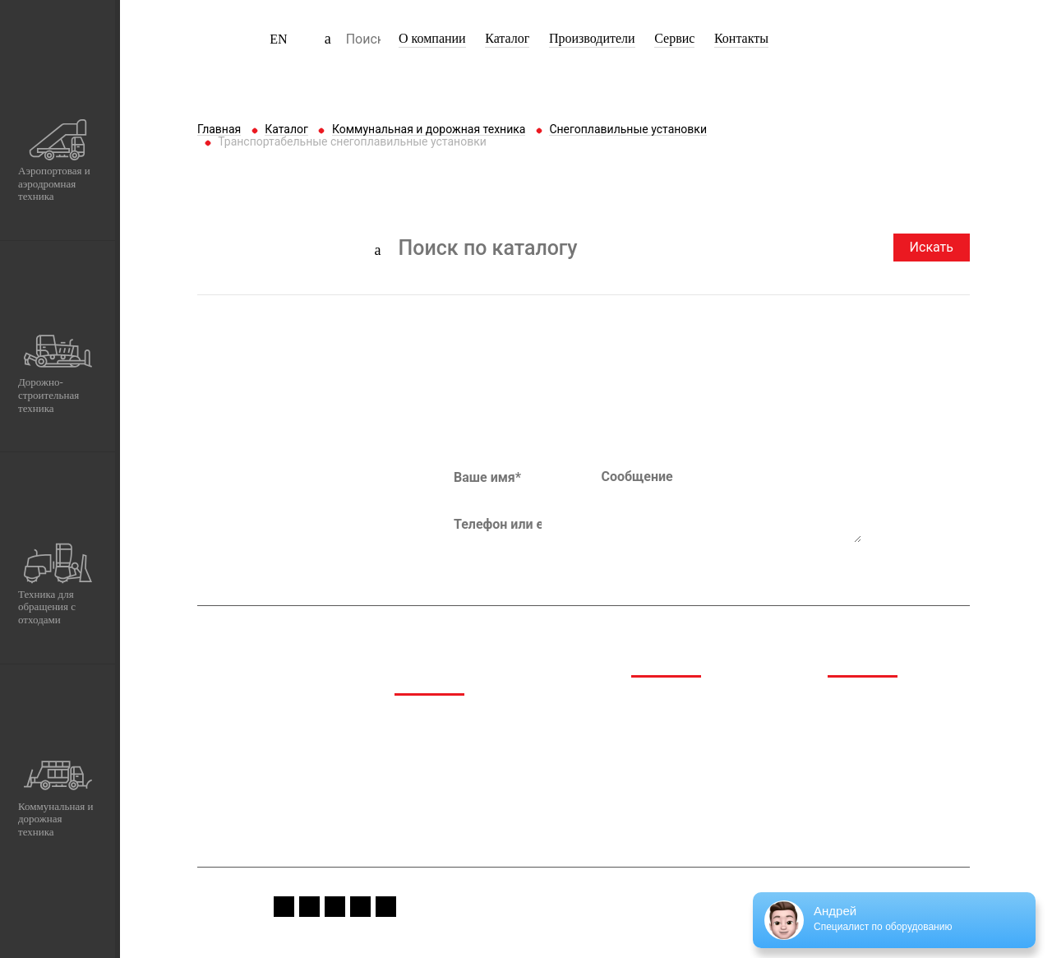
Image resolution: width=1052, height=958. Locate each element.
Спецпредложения (879, 723)
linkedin (386, 906)
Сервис (674, 38)
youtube (335, 906)
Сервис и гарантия (879, 744)
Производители (592, 38)
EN (278, 39)
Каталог (507, 38)
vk (360, 906)
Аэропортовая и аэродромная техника (475, 726)
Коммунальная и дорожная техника (469, 817)
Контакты (741, 38)
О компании (432, 38)
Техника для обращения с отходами (466, 782)
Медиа (846, 702)
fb (284, 906)
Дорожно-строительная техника (483, 754)
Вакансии (854, 765)
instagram (309, 906)
